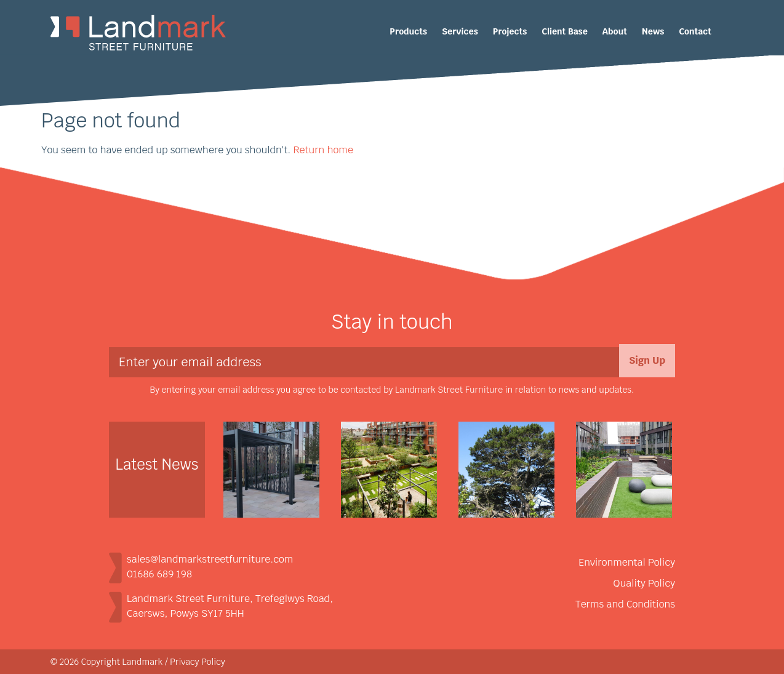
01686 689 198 (159, 574)
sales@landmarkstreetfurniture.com (210, 559)
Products (408, 31)
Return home (323, 149)
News (653, 31)
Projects (510, 31)
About (614, 31)
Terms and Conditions (625, 604)
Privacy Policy (197, 661)
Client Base (565, 31)
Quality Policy (644, 583)
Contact (695, 31)
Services (460, 31)
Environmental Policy (626, 562)
